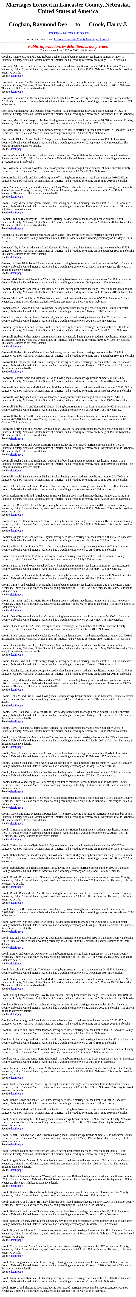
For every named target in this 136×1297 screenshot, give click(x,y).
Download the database (76, 32)
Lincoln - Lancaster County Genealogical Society (82, 39)
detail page (16, 75)
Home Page (53, 32)
